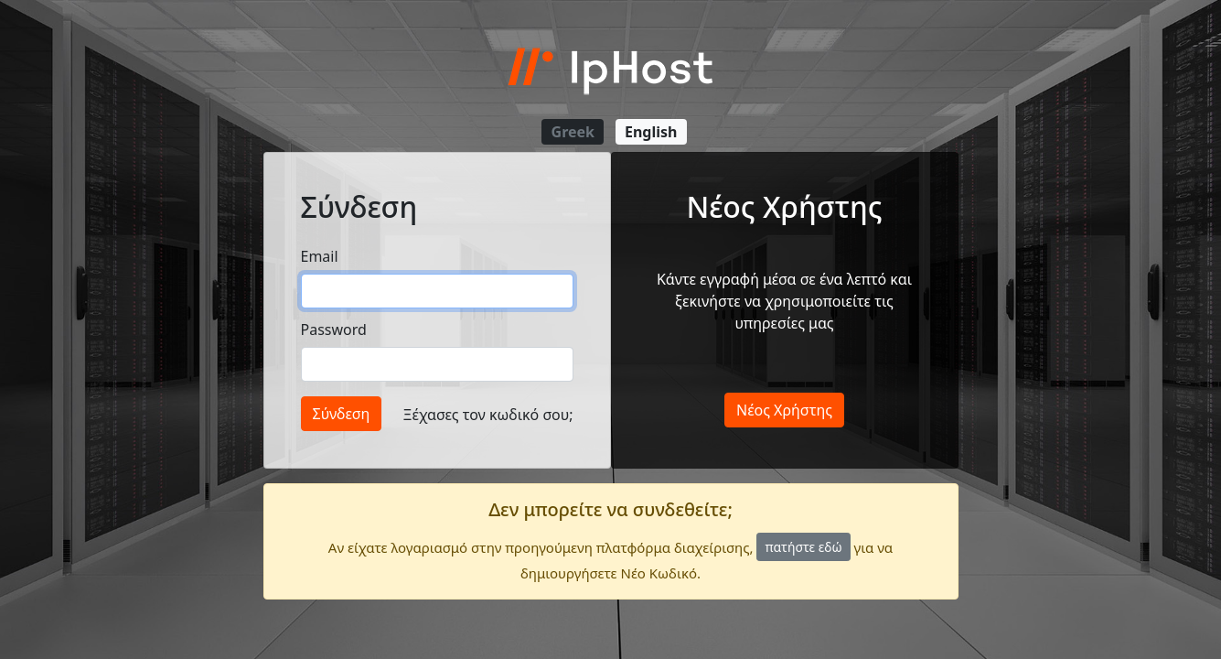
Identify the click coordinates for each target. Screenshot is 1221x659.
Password (334, 329)
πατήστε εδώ (803, 547)
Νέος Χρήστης (784, 410)
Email (319, 256)
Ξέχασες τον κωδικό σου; (488, 415)
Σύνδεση (341, 414)
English (651, 132)
